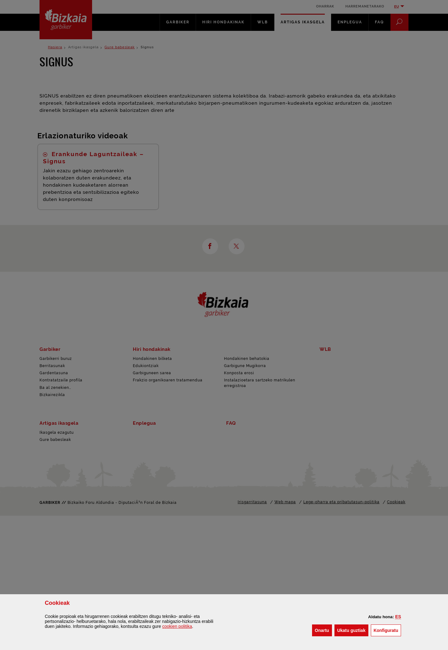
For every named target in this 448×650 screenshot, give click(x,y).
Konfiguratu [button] (387, 630)
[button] (398, 616)
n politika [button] (177, 626)
